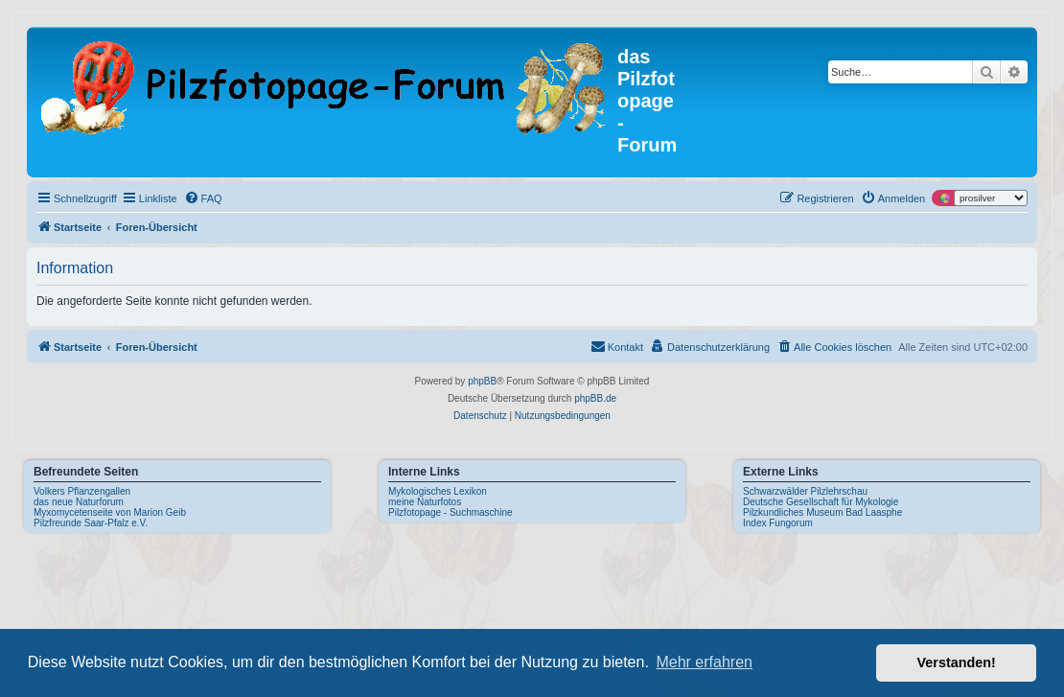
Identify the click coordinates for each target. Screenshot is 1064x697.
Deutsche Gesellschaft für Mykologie (820, 502)
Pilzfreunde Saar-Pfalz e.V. (91, 523)
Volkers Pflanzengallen (82, 491)
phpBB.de (595, 398)
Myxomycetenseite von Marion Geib (110, 512)
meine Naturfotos (424, 502)
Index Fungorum (778, 523)
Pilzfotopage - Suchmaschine (450, 512)
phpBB (482, 381)
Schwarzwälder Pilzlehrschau (805, 491)
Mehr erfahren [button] (704, 662)
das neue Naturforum (79, 502)
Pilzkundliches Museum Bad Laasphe (822, 512)
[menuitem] (203, 198)
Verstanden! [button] (956, 662)
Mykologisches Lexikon (437, 491)
